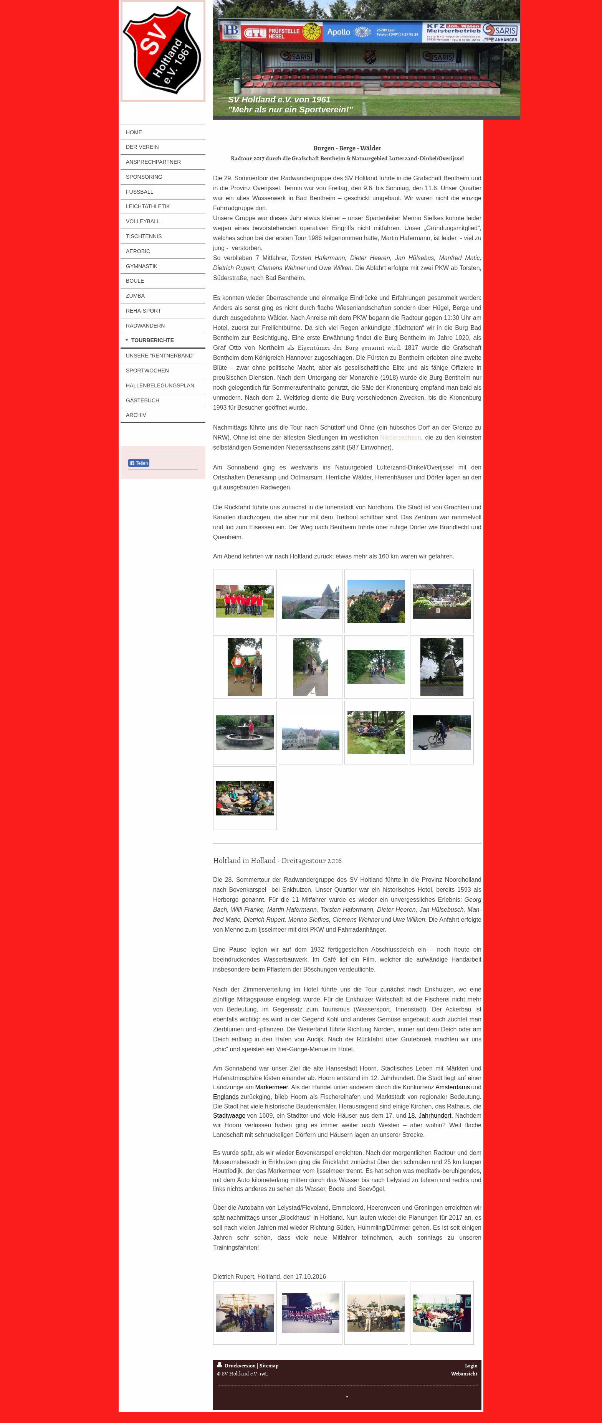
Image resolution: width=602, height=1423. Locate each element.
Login (471, 1365)
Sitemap (269, 1365)
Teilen (139, 463)
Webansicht (464, 1373)
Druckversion (236, 1365)
